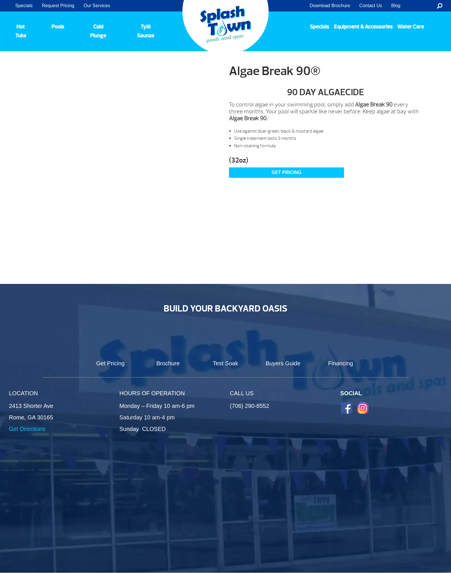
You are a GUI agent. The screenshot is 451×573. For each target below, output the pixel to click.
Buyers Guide (282, 363)
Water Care (410, 26)
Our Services (96, 5)
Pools (57, 26)
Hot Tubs (20, 31)
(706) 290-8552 (249, 406)
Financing (340, 363)
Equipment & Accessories (363, 26)
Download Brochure (330, 5)
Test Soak (225, 363)
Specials (24, 5)
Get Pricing (110, 363)
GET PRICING (286, 172)
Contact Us (370, 5)
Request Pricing (58, 5)
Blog (395, 5)
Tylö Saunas (145, 31)
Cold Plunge (98, 31)
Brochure (167, 363)
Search (439, 6)
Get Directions (27, 429)
